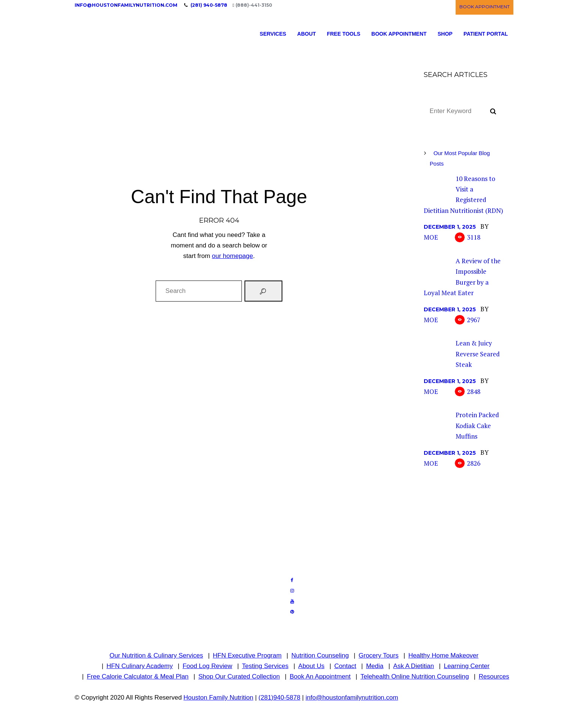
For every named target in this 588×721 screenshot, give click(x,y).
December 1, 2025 (450, 226)
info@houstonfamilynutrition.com (126, 5)
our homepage (232, 255)
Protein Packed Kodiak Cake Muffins (477, 425)
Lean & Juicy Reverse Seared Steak (478, 354)
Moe (431, 237)
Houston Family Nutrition (218, 697)
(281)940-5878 (279, 697)
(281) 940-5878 (208, 5)
